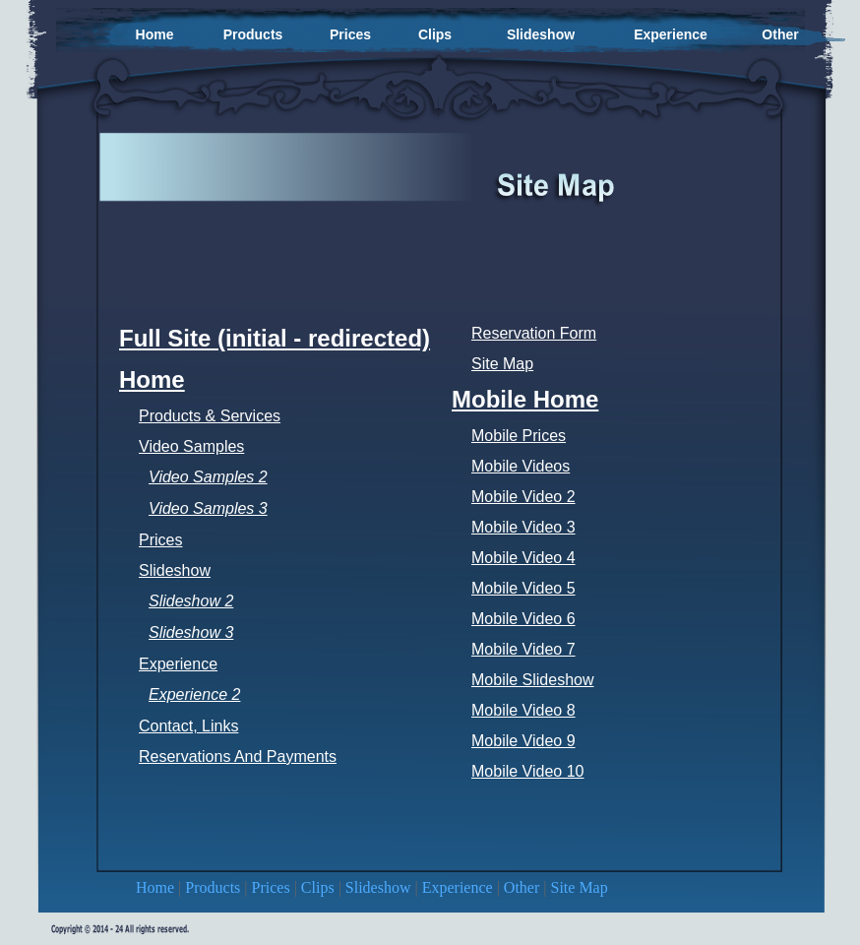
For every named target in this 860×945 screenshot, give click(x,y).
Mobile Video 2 (523, 496)
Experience (459, 887)
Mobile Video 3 (523, 527)
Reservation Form (533, 333)
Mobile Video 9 (523, 740)
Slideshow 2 (191, 601)
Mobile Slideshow (532, 679)
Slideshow (380, 887)
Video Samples (191, 446)
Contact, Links (188, 726)
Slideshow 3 (191, 632)
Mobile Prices (518, 435)
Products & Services (209, 416)
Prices (273, 887)
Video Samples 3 (208, 508)
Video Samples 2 (208, 477)
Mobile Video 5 (523, 588)
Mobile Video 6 (523, 618)
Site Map (579, 887)
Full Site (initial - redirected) (274, 338)
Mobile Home (525, 399)
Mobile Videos (520, 466)
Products (214, 887)
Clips (319, 887)
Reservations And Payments (238, 756)
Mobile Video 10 (527, 771)
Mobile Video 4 (523, 557)
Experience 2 (194, 694)
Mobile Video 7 (523, 649)
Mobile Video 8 (523, 710)
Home (157, 887)
